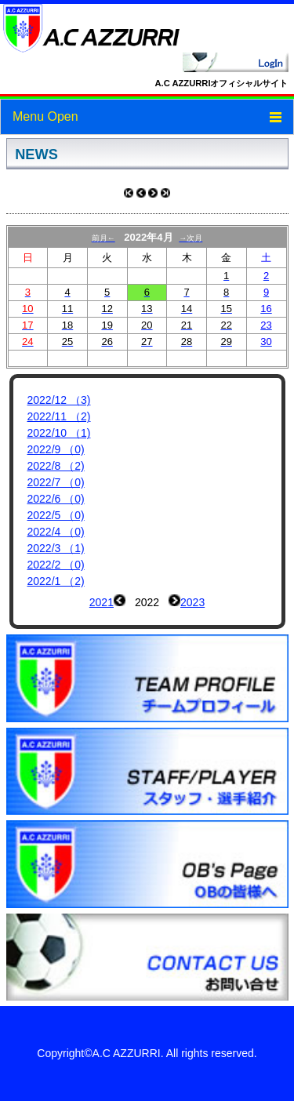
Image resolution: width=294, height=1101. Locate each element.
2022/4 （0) (56, 531)
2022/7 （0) (56, 482)
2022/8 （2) (56, 466)
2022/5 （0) (56, 515)
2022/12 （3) (59, 400)
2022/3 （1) (56, 548)
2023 (192, 602)
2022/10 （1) (59, 433)
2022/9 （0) (56, 449)
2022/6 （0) (56, 498)
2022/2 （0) (56, 564)
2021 (101, 602)
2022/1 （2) (56, 581)
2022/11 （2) (59, 416)
